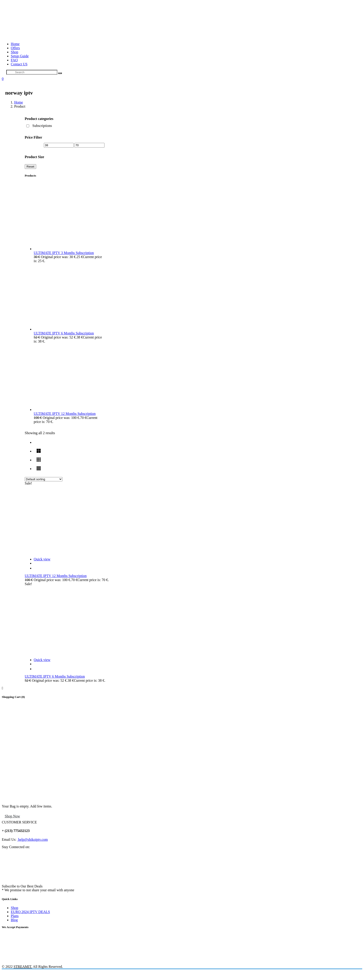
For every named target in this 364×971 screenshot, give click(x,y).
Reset (30, 166)
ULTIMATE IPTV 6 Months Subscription (55, 676)
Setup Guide (20, 56)
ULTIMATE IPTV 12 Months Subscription (56, 576)
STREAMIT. (22, 967)
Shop (14, 52)
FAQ (14, 60)
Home (15, 44)
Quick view (42, 559)
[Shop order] (43, 479)
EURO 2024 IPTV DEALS (30, 912)
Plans (15, 916)
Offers (15, 48)
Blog (14, 920)
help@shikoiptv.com (32, 839)
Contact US (19, 64)
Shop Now (12, 816)
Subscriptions (42, 126)
